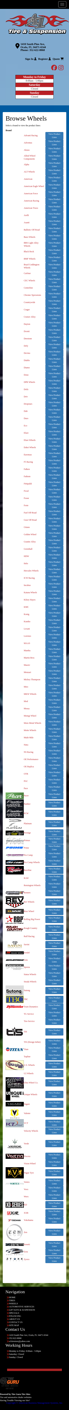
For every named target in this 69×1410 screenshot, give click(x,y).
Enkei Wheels (30, 447)
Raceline (27, 870)
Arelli (26, 215)
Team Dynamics (31, 1006)
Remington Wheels (32, 885)
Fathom (27, 476)
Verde (26, 1143)
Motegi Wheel (30, 716)
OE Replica (29, 766)
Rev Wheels (29, 902)
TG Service (29, 1014)
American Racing (31, 200)
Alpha (26, 164)
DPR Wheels (29, 382)
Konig (26, 614)
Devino (27, 353)
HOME (12, 1297)
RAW (26, 878)
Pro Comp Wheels (32, 862)
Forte (26, 505)
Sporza (27, 967)
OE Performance (31, 759)
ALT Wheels (29, 171)
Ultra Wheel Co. (31, 1082)
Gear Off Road (30, 520)
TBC (26, 999)
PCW (26, 813)
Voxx (26, 1189)
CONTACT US (16, 1322)
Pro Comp (28, 855)
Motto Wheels (30, 730)
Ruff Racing (29, 936)
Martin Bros (29, 657)
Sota (26, 960)
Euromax (28, 454)
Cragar (27, 309)
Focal (26, 491)
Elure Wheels (30, 440)
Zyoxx (26, 1259)
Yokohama (28, 1220)
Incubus (27, 585)
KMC (26, 607)
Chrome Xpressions (32, 295)
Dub (26, 411)
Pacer (26, 795)
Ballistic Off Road (32, 230)
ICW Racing (29, 578)
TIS (25, 1031)
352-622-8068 (37, 50)
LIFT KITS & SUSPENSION (22, 1310)
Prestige (27, 832)
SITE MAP (14, 1325)
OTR (26, 774)
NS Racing (28, 752)
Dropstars (28, 404)
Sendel (27, 952)
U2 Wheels (28, 1073)
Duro (26, 418)
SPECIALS (14, 1313)
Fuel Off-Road (30, 512)
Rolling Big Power (32, 919)
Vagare (27, 1104)
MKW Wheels (30, 694)
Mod (26, 701)
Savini (26, 944)
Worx (26, 1196)
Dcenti (27, 331)
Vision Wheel (30, 1163)
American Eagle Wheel (34, 186)
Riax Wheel (29, 911)
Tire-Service (29, 1021)
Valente (27, 1113)
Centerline (28, 288)
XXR (26, 1213)
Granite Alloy (30, 541)
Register (44, 58)
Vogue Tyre (29, 1173)
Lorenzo (27, 636)
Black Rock (29, 251)
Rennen (27, 892)
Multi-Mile (28, 737)
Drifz (26, 389)
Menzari (27, 672)
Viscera (27, 1156)
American (28, 179)
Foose (26, 498)
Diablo (27, 360)
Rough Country (30, 928)
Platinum (28, 823)
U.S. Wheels (29, 1065)
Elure (26, 433)
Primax (27, 840)
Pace (26, 788)
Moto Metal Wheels (32, 723)
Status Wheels (30, 974)
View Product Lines (54, 136)
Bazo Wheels (29, 237)
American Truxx (31, 208)
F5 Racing (28, 462)
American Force (31, 193)
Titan (26, 1049)
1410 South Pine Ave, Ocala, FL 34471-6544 (33, 46)
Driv (26, 396)
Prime (26, 848)
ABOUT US (14, 1319)
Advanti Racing (31, 135)
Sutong (27, 990)
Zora (26, 1251)
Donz (26, 375)
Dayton (27, 324)
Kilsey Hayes (29, 599)
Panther (27, 804)
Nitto (26, 745)
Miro (26, 687)
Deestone (28, 338)
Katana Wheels (30, 592)
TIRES (12, 1300)
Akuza (26, 150)
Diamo (27, 367)
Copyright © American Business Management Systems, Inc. (34, 1402)
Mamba (27, 650)
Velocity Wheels (31, 1131)
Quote (58, 58)
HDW (26, 556)
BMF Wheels (29, 259)
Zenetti (27, 1244)
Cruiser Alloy (30, 317)
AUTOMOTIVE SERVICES (21, 1306)
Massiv (27, 665)
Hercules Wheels (31, 570)
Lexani (27, 628)
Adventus (28, 142)
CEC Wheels (29, 280)
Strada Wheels (30, 981)
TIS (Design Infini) (32, 1042)
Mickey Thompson (32, 679)
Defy (26, 346)
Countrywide (29, 302)
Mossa (26, 708)
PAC (26, 781)
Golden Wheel (30, 534)
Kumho (27, 621)
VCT (26, 1123)
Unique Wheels (30, 1094)
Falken (27, 469)
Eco (25, 425)
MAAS (27, 643)
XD (25, 1204)
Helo (26, 563)
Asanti (26, 222)
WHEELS (13, 1303)
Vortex (27, 1182)
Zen (25, 1232)
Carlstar (27, 273)
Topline (27, 1056)
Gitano (27, 527)
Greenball (28, 549)
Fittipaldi (28, 483)
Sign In (30, 58)
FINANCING (15, 1316)
